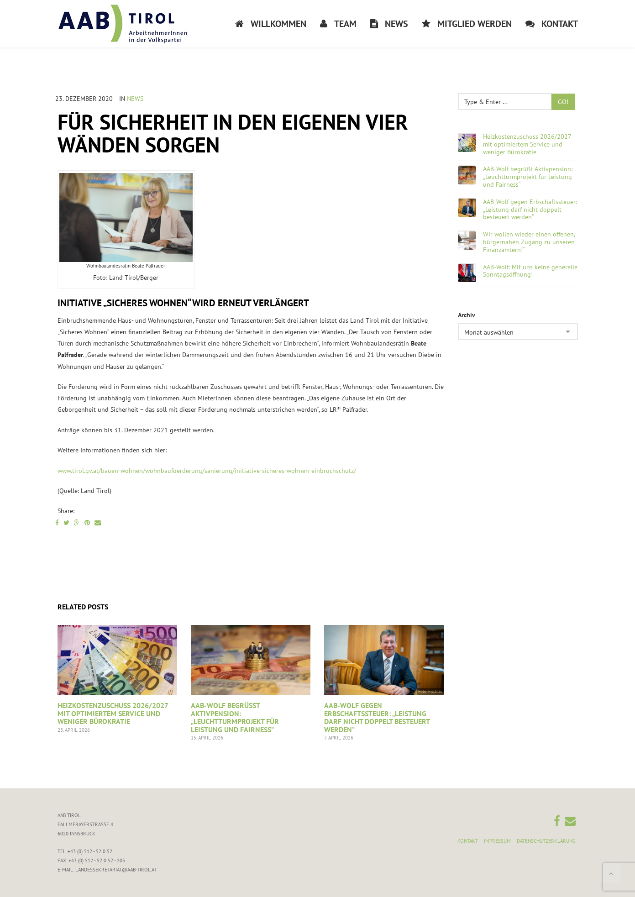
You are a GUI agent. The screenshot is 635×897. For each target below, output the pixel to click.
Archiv (466, 315)
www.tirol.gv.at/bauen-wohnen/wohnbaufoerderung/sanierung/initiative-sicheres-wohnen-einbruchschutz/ (207, 471)
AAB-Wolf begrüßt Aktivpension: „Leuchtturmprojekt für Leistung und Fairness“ (235, 717)
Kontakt (467, 841)
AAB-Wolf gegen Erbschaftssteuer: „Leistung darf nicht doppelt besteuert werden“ (377, 717)
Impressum (497, 841)
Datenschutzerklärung (546, 841)
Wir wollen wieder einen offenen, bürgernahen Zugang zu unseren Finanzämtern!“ (529, 242)
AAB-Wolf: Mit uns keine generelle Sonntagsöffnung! (530, 271)
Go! (563, 102)
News (135, 98)
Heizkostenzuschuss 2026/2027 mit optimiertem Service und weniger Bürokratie (113, 713)
